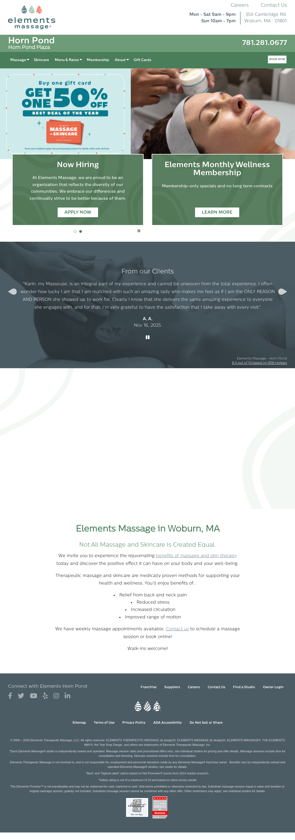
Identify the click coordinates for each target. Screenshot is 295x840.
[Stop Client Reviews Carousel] (147, 337)
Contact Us (274, 5)
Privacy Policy (133, 723)
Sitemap (79, 723)
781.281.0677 (264, 43)
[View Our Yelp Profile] (45, 696)
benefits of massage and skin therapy (196, 556)
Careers (240, 5)
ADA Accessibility (167, 723)
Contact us (177, 629)
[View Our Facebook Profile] (10, 696)
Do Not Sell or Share (206, 723)
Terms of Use (104, 723)
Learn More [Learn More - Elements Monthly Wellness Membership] (217, 212)
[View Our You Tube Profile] (33, 696)
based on (259, 363)
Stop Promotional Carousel (139, 230)
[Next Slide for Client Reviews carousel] (282, 292)
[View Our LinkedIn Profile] (67, 696)
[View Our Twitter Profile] (21, 696)
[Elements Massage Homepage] (35, 17)
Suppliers (172, 687)
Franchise (149, 687)
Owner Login (273, 687)
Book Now (277, 59)
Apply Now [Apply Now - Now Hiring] (77, 212)
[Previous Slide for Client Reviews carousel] (12, 292)
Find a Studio (244, 687)
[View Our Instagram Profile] (56, 696)
